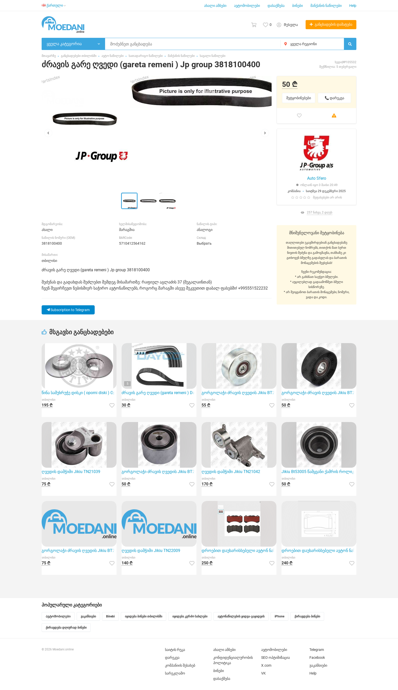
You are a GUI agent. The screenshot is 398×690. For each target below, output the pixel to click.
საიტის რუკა (175, 650)
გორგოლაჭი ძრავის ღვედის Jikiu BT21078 (79, 550)
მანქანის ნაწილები (326, 6)
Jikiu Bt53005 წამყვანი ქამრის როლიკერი (318, 471)
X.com (266, 665)
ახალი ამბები (215, 6)
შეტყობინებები (298, 98)
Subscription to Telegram (68, 310)
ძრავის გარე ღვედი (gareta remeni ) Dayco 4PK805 (159, 392)
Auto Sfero (316, 178)
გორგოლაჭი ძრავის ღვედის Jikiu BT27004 (159, 471)
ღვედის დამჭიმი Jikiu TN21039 (71, 471)
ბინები (297, 6)
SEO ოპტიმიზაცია (275, 657)
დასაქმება (276, 6)
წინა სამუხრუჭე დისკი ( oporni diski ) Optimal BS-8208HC (79, 392)
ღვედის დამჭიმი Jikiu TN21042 (231, 471)
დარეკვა (172, 657)
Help (352, 6)
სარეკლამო (175, 673)
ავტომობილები (247, 6)
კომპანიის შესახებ (180, 665)
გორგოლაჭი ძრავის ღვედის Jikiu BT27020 (318, 392)
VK (263, 673)
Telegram (316, 650)
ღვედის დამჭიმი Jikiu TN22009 (151, 550)
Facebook (317, 657)
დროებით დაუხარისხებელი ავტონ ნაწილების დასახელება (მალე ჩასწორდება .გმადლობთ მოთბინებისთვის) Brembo (239, 550)
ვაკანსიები (318, 665)
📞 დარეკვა (334, 98)
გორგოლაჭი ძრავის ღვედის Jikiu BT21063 (239, 392)
